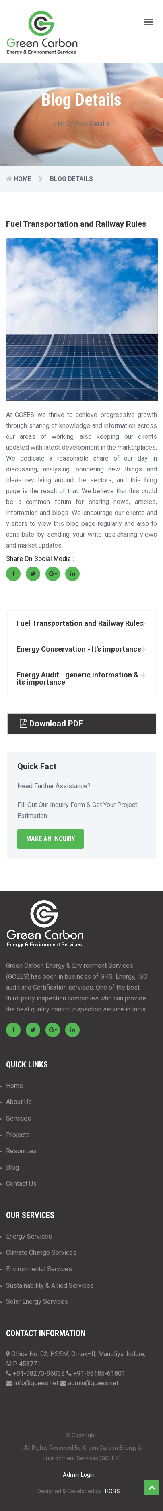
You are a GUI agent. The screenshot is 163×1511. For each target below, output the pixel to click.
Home (22, 179)
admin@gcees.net (93, 1383)
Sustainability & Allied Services (50, 1285)
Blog (12, 1167)
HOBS (112, 1491)
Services (18, 1118)
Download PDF (51, 724)
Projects (18, 1135)
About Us (19, 1102)
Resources (21, 1151)
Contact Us (21, 1183)
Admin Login (79, 1475)
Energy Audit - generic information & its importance (78, 678)
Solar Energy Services (37, 1302)
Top (151, 1487)
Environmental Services (39, 1269)
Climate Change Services (41, 1252)
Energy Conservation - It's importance (79, 649)
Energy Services (29, 1236)
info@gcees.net (37, 1383)
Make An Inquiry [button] (50, 839)
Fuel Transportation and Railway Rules (80, 623)
